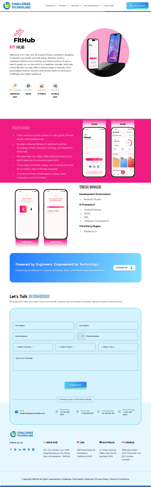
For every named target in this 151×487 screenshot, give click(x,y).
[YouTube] (24, 450)
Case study (109, 6)
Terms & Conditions (119, 479)
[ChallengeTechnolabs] (21, 436)
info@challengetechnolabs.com (32, 413)
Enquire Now (75, 385)
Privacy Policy (101, 479)
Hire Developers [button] (91, 6)
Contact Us (124, 267)
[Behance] (33, 450)
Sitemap (89, 479)
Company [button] (50, 6)
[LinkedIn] (20, 450)
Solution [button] (63, 6)
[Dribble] (29, 450)
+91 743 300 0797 (65, 413)
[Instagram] (15, 450)
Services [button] (75, 6)
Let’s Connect (137, 5)
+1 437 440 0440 (127, 413)
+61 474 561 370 (108, 413)
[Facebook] (11, 450)
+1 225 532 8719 (87, 413)
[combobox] (81, 336)
